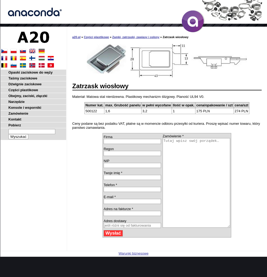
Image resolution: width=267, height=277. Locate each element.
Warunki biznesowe (133, 271)
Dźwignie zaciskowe (25, 84)
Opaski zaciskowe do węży (31, 72)
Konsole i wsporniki (25, 108)
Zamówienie (18, 113)
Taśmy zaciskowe (23, 78)
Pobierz (15, 125)
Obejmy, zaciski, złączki (28, 96)
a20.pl (76, 37)
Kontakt (15, 119)
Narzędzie (17, 102)
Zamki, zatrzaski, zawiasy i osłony (135, 37)
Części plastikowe (96, 37)
